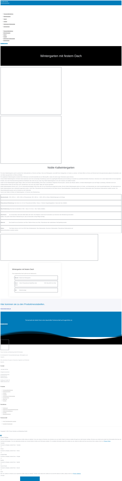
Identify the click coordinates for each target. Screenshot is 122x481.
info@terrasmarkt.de (5, 3)
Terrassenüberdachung (8, 14)
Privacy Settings (77, 473)
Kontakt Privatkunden (7, 424)
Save (2, 471)
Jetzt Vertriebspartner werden (9, 421)
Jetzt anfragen (4, 324)
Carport (5, 19)
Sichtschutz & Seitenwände (9, 24)
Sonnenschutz (7, 26)
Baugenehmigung (7, 414)
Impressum (5, 408)
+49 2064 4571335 (4, 1)
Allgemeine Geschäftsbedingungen (10, 409)
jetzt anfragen (4, 43)
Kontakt (4, 401)
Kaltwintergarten (7, 16)
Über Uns (5, 399)
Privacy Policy (107, 441)
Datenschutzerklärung (8, 411)
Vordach (5, 21)
